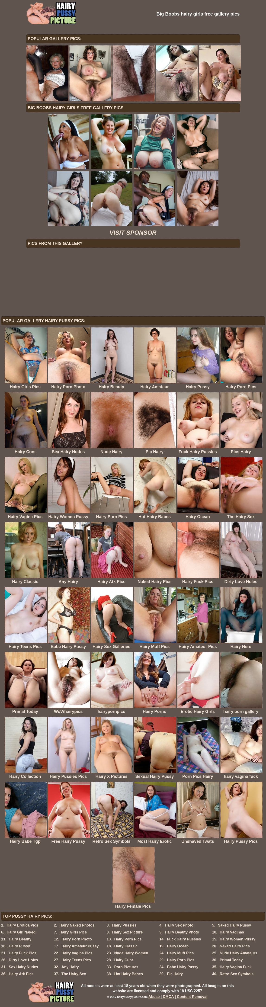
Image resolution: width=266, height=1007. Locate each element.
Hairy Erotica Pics (22, 925)
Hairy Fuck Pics (22, 953)
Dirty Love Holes (23, 960)
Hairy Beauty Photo (182, 932)
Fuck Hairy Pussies (184, 939)
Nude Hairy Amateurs (238, 953)
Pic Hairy (175, 974)
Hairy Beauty (20, 939)
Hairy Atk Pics (21, 974)
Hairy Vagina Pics (76, 953)
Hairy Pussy (19, 946)
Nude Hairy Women (131, 953)
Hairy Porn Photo (76, 939)
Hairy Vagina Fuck (236, 967)
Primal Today (231, 960)
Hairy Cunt (123, 960)
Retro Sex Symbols (236, 974)
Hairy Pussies (124, 925)
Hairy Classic (126, 946)
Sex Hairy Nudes (23, 967)
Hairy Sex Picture (127, 932)
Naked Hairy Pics (235, 946)
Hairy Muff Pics (180, 953)
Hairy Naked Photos (76, 925)
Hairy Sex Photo (179, 925)
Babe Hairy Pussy (182, 967)
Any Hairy (70, 967)
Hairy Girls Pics (73, 932)
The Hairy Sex (73, 974)
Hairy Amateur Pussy (80, 946)
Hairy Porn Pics (127, 939)
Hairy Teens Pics (76, 960)
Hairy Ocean (178, 946)
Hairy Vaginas (232, 932)
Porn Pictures (126, 967)
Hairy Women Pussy (237, 939)
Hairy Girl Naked (21, 932)
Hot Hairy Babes (128, 974)
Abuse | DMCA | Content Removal (178, 997)
